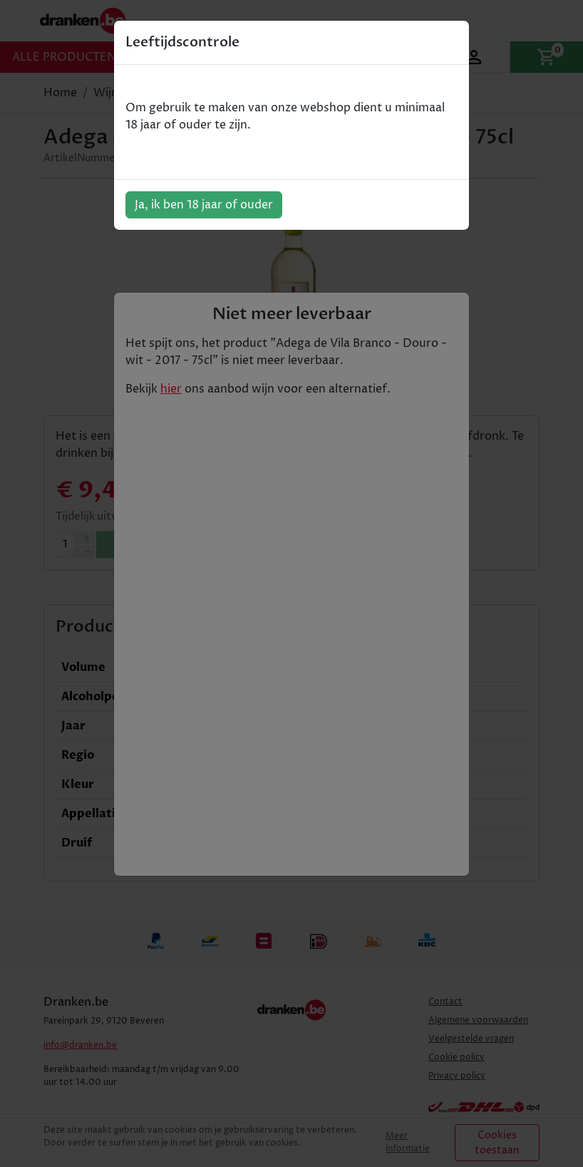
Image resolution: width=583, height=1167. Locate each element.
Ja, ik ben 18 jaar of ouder (204, 205)
